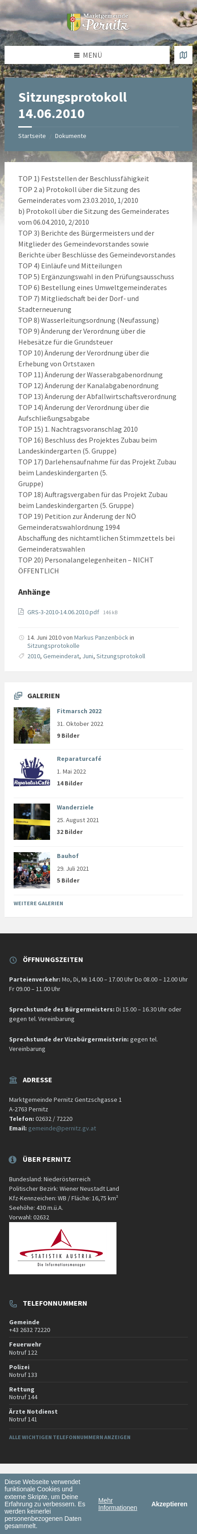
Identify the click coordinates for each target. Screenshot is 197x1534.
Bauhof (68, 856)
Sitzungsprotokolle (53, 645)
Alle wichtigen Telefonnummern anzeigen (70, 1437)
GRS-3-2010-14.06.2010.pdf (64, 612)
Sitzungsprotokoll (120, 656)
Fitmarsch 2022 (79, 711)
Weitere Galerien (38, 903)
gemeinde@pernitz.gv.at (62, 1128)
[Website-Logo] (99, 28)
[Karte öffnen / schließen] (183, 55)
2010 (33, 656)
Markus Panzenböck (101, 637)
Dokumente (70, 136)
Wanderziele (75, 807)
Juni (87, 656)
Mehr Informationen (117, 1504)
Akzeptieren (169, 1504)
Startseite (32, 136)
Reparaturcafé (79, 759)
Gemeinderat (61, 656)
